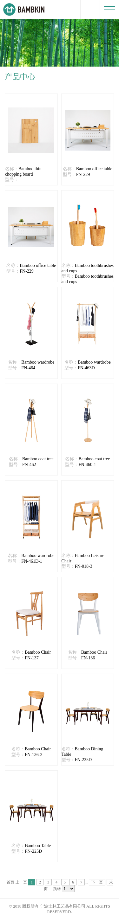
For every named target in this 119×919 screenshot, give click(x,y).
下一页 (97, 882)
